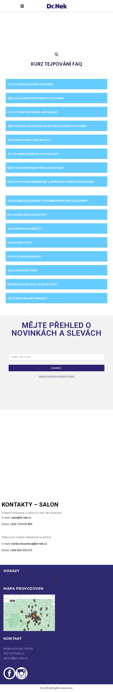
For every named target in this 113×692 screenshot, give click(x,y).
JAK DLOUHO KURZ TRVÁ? (22, 270)
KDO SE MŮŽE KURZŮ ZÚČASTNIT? (27, 214)
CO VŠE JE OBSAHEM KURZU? (24, 256)
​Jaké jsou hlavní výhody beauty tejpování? (35, 98)
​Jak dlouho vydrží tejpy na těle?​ (29, 140)
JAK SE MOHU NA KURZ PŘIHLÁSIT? (27, 298)
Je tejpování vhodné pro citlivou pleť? (33, 154)
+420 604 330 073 (20, 550)
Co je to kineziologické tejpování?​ (30, 84)
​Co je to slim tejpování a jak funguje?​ (32, 112)
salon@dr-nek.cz (21, 517)
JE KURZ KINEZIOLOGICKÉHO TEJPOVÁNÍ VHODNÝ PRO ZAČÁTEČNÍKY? (47, 201)
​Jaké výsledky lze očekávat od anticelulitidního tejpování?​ (47, 126)
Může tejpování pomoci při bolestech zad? (35, 168)
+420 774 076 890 (20, 524)
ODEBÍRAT (56, 368)
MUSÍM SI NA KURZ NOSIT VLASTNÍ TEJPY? (32, 284)
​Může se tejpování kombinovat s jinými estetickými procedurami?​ (50, 181)
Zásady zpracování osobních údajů (56, 376)
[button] (56, 54)
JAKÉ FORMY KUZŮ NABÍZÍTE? (24, 228)
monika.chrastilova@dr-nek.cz (29, 543)
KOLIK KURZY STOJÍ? (19, 242)
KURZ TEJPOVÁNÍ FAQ (56, 64)
